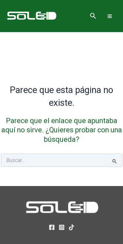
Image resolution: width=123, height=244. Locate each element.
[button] (93, 16)
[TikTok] (71, 227)
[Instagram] (62, 227)
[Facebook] (52, 227)
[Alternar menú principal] (109, 16)
